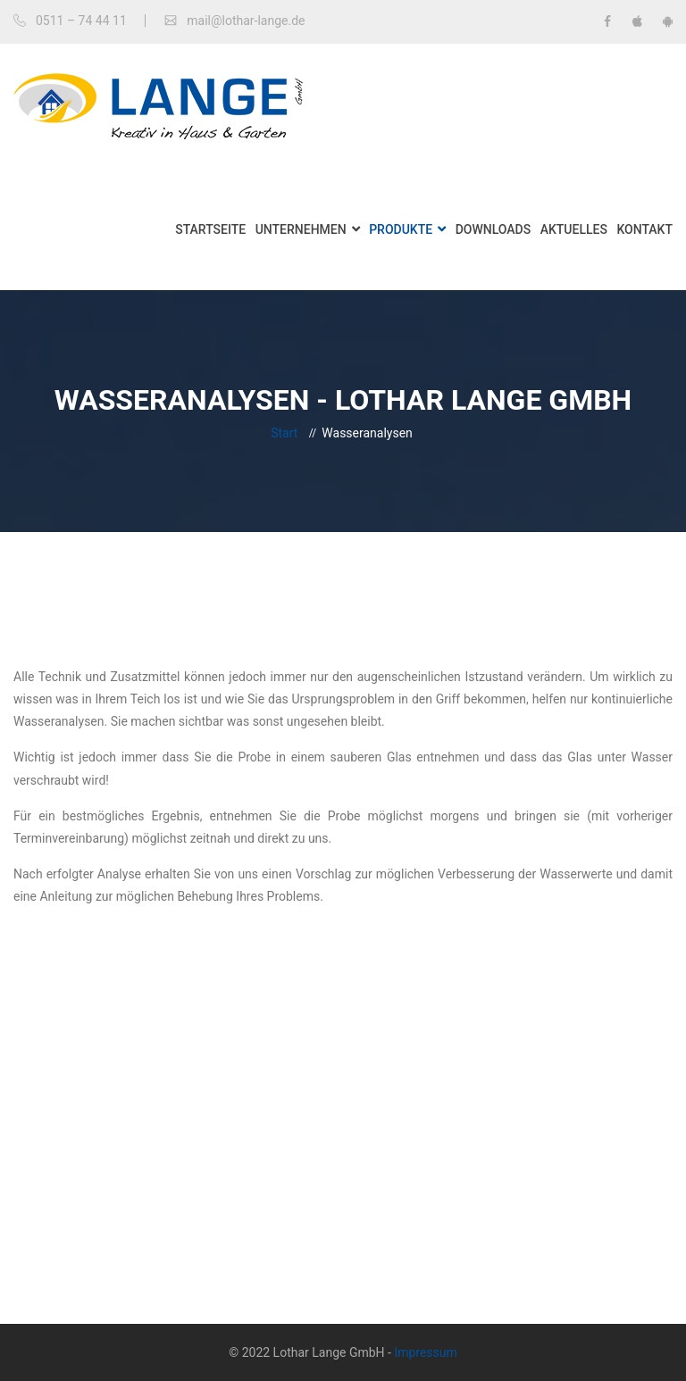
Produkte (400, 229)
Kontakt (644, 229)
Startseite (210, 229)
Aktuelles (573, 229)
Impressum (425, 1352)
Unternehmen (301, 229)
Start (284, 433)
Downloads (493, 229)
